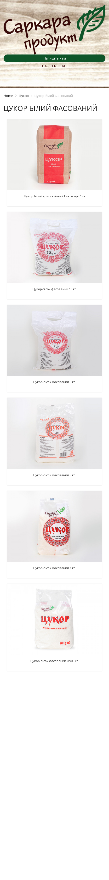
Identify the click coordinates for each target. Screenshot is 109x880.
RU (64, 66)
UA (44, 66)
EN (54, 66)
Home (8, 95)
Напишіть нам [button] (54, 58)
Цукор (24, 95)
